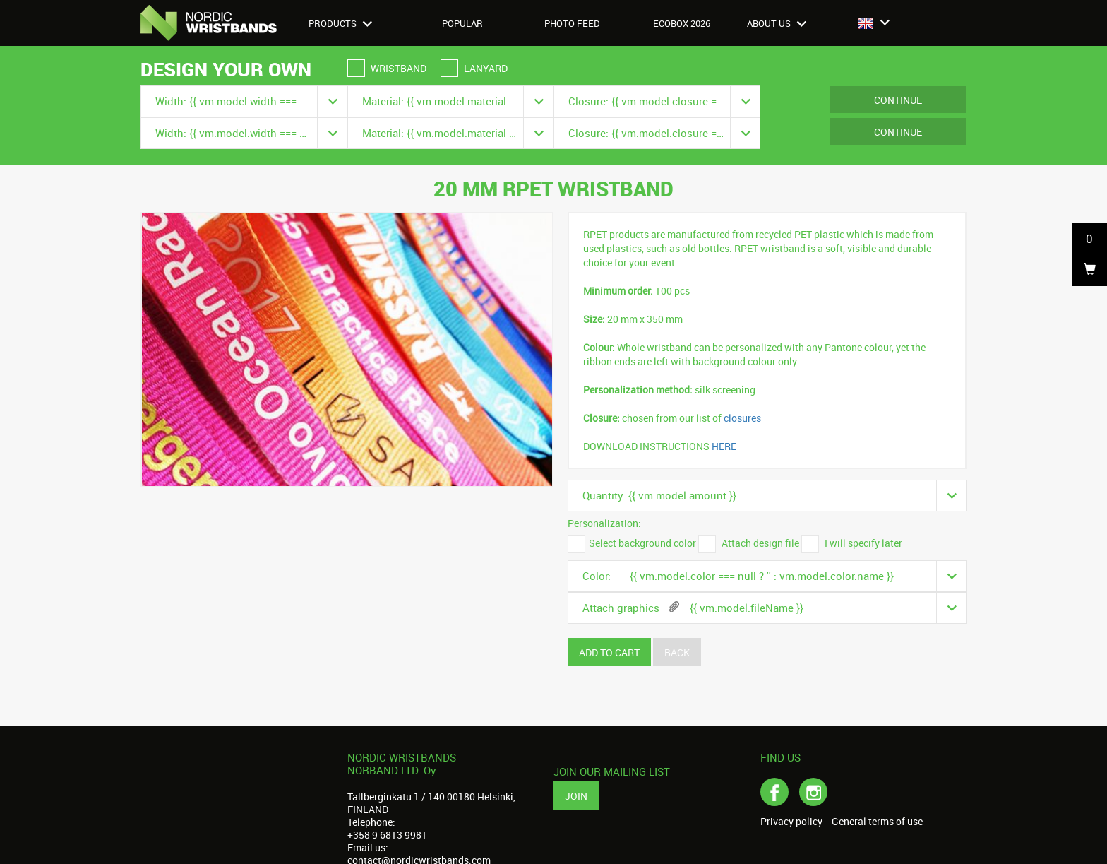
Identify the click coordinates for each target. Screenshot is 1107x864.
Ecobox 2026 (681, 23)
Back (677, 652)
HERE (724, 446)
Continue (898, 100)
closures (742, 418)
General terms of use (877, 822)
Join (576, 796)
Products (340, 23)
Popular (462, 23)
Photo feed (572, 23)
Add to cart (609, 652)
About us (776, 23)
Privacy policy (791, 822)
